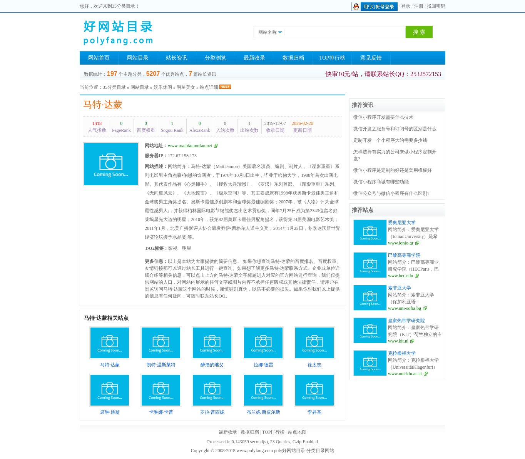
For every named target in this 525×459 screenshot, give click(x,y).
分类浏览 (215, 58)
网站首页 (99, 58)
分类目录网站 (320, 450)
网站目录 (138, 58)
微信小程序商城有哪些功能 (381, 182)
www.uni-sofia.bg (404, 308)
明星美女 (186, 87)
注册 (418, 6)
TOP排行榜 (332, 58)
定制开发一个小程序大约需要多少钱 (390, 140)
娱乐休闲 (163, 87)
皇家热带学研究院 (406, 320)
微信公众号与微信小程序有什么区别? (391, 193)
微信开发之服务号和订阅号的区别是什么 (394, 128)
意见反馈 (371, 58)
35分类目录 (114, 87)
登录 (405, 6)
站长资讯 (176, 58)
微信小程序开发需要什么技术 (383, 117)
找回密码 (436, 6)
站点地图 (297, 432)
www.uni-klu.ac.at (405, 373)
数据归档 (293, 58)
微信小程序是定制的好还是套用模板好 (392, 170)
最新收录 (254, 58)
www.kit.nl (398, 341)
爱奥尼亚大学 (402, 222)
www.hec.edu (400, 275)
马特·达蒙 (102, 105)
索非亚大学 (399, 288)
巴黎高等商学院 (404, 255)
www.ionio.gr (400, 243)
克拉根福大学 (402, 353)
